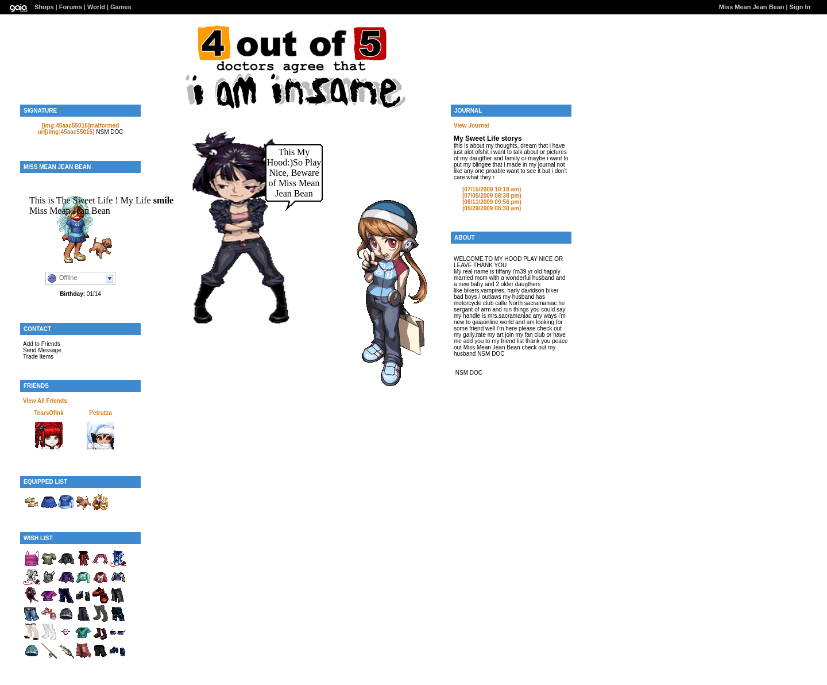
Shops (44, 6)
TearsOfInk (49, 413)
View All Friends (45, 401)
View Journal (471, 125)
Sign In (800, 6)
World (96, 6)
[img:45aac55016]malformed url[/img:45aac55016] (78, 128)
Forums (70, 6)
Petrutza (100, 413)
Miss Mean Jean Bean (752, 6)
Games (121, 6)
